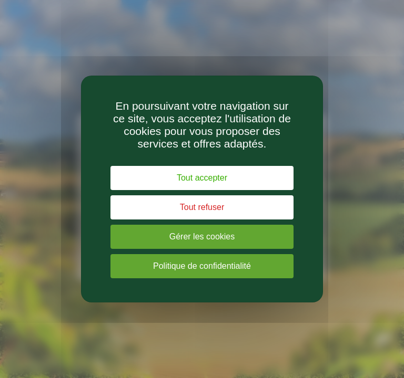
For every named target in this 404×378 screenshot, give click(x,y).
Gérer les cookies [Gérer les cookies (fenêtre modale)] (202, 236)
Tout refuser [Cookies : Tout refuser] (202, 207)
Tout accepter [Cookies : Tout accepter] (202, 177)
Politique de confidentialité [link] (202, 265)
